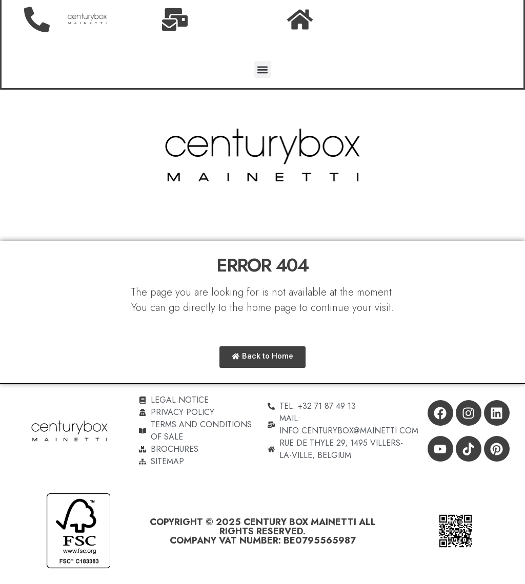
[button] (262, 69)
